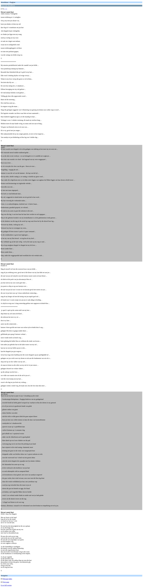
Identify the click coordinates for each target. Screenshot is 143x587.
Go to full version (6, 585)
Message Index (7, 579)
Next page (6, 582)
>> (6, 9)
